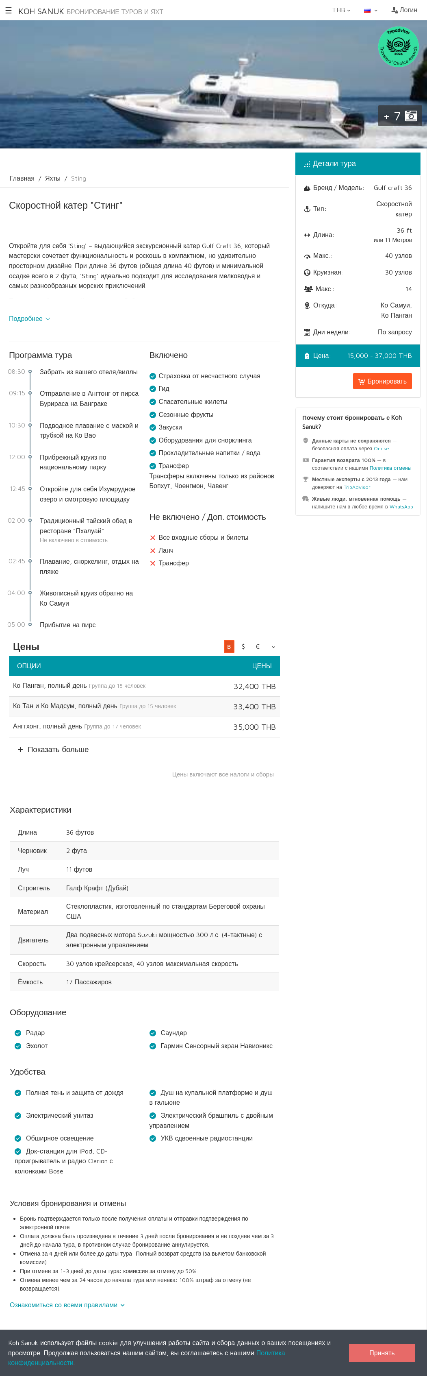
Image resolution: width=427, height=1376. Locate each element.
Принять (382, 1352)
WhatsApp (401, 507)
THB (342, 10)
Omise (381, 448)
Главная (22, 178)
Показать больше (58, 749)
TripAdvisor (357, 487)
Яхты (53, 178)
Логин (404, 9)
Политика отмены (391, 468)
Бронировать (382, 381)
